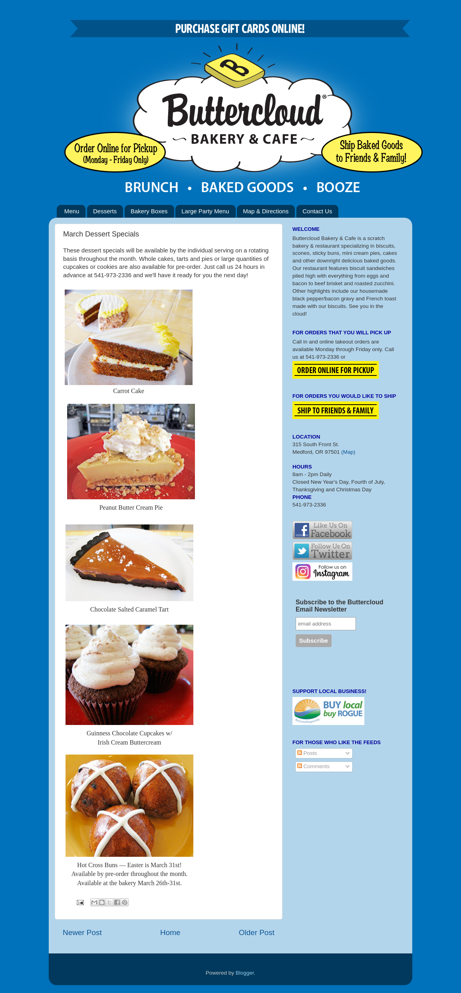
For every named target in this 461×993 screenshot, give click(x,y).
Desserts (105, 211)
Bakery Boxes (149, 211)
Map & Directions (265, 211)
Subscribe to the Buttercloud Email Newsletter (340, 606)
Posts (307, 753)
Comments (313, 766)
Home (170, 932)
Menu (71, 211)
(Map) (348, 452)
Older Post (256, 932)
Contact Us (317, 211)
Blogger (245, 973)
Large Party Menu (205, 211)
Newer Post (82, 932)
